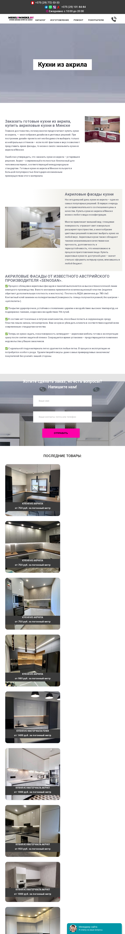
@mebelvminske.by (96, 904)
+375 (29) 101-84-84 (71, 7)
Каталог (9, 878)
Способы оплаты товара (18, 887)
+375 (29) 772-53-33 (45, 2)
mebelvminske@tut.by (100, 900)
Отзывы (9, 882)
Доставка (10, 873)
